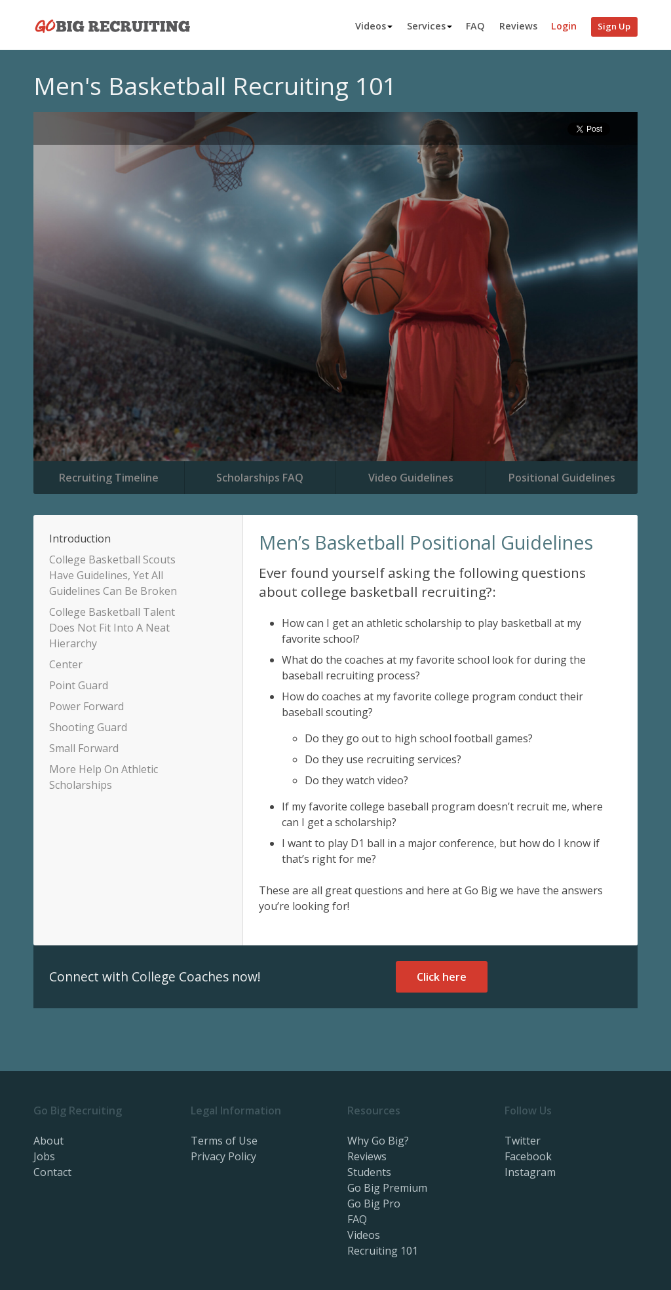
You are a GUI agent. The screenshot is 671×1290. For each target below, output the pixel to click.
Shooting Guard (88, 727)
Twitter (523, 1140)
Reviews (518, 26)
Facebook (528, 1156)
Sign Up (614, 26)
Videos (374, 26)
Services (429, 26)
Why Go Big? (378, 1140)
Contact (52, 1172)
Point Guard (78, 685)
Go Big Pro (373, 1203)
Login (564, 26)
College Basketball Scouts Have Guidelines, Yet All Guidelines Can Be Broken (113, 575)
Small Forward (84, 748)
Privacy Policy (223, 1156)
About (48, 1140)
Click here (442, 977)
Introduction (80, 538)
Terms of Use (224, 1140)
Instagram (530, 1172)
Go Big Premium (387, 1188)
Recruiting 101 (382, 1250)
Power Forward (86, 706)
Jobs (44, 1156)
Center (66, 664)
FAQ (475, 26)
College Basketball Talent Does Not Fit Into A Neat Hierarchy (112, 628)
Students (369, 1172)
